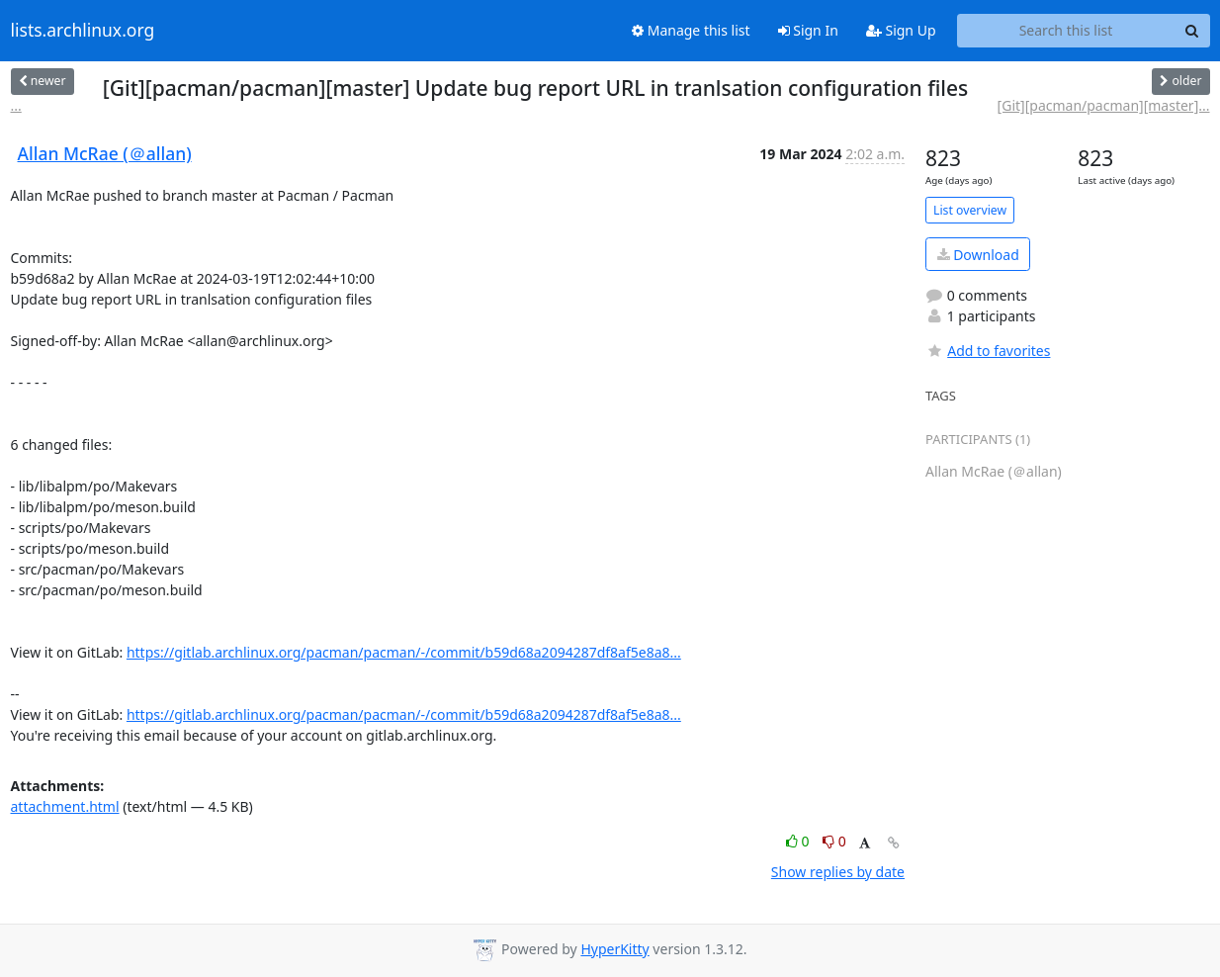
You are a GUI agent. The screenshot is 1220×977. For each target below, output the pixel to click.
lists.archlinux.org (83, 31)
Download (978, 254)
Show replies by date (838, 871)
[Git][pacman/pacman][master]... (1104, 105)
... (16, 105)
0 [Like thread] (799, 841)
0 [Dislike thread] (834, 841)
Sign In (808, 30)
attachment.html (65, 806)
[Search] (1192, 30)
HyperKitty (614, 948)
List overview (969, 210)
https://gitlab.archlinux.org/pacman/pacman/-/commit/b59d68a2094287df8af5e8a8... (404, 652)
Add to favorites (987, 350)
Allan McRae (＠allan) (105, 153)
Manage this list (691, 30)
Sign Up (901, 30)
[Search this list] (1066, 30)
